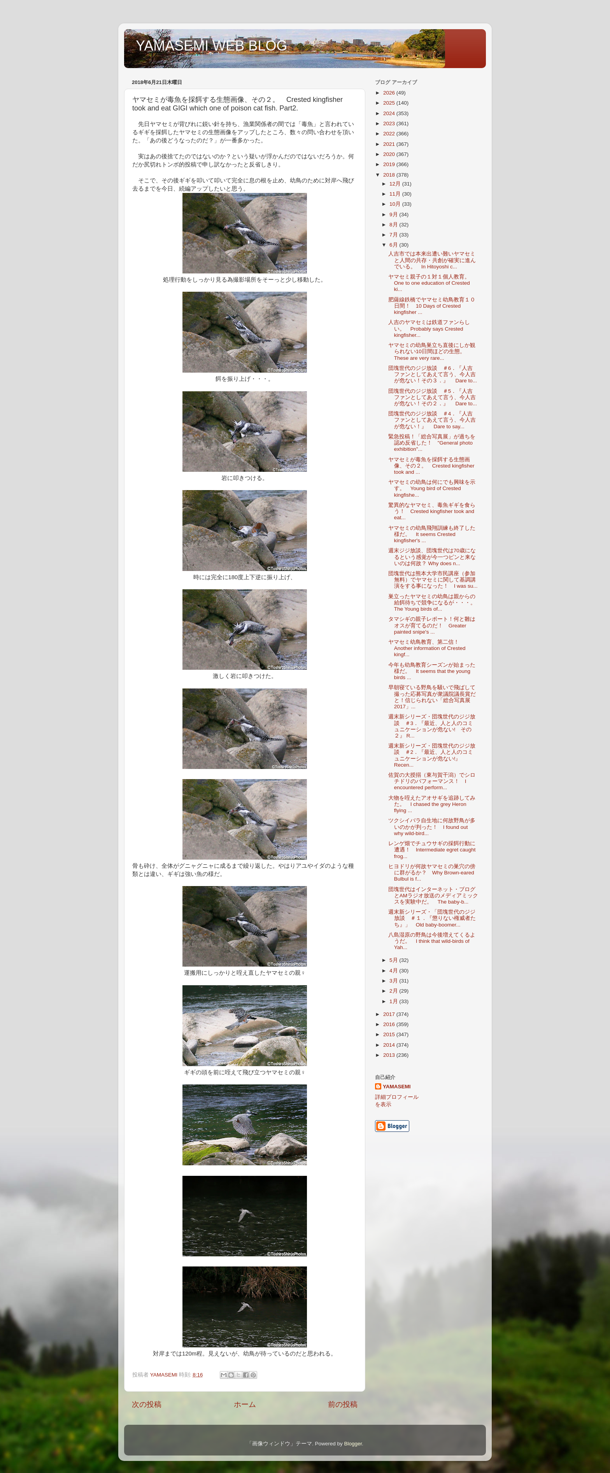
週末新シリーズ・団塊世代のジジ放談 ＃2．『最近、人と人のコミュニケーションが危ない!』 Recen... (431, 755)
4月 (394, 971)
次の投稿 (146, 1404)
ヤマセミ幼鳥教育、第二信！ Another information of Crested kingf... (427, 648)
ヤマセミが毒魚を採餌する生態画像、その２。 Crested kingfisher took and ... (431, 466)
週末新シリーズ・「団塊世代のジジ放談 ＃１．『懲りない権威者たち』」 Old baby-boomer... (432, 918)
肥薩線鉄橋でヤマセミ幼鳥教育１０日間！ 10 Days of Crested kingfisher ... (431, 306)
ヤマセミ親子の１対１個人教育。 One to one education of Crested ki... (431, 283)
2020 (389, 154)
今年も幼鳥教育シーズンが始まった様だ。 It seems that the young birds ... (431, 671)
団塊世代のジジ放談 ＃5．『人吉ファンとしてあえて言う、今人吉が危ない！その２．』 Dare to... (432, 397)
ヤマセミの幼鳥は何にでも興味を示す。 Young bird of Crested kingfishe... (431, 488)
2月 (394, 991)
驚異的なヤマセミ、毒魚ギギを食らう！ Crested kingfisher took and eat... (431, 511)
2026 (389, 93)
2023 (389, 123)
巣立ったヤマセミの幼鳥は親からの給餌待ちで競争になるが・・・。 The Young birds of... (434, 603)
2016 (389, 1024)
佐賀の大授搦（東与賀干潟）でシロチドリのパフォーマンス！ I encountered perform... (431, 781)
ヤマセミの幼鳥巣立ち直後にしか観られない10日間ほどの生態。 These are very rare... (431, 351)
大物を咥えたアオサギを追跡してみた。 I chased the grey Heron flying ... (431, 804)
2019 (389, 164)
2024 (389, 113)
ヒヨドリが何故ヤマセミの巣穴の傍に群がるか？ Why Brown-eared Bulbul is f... (431, 872)
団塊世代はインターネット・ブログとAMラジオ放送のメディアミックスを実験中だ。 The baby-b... (433, 895)
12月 (395, 184)
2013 (389, 1055)
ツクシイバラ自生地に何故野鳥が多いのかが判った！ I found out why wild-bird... (431, 827)
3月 (394, 981)
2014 (389, 1045)
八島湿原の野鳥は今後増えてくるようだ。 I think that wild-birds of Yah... (431, 941)
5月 (394, 960)
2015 (389, 1034)
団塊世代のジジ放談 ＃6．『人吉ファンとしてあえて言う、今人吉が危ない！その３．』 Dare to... (432, 374)
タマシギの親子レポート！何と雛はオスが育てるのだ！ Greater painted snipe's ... (431, 625)
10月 (395, 204)
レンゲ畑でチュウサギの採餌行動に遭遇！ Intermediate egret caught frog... (432, 850)
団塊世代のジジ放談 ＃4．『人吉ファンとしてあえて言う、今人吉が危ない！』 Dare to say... (432, 420)
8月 (394, 225)
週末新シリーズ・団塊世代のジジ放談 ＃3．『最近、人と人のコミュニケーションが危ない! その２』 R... (431, 726)
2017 (389, 1014)
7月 (394, 235)
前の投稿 (343, 1404)
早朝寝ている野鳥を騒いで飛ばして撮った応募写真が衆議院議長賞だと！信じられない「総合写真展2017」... (432, 697)
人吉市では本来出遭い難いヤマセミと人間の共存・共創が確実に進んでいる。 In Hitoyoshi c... (432, 260)
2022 (389, 134)
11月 (395, 194)
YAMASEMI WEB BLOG (211, 46)
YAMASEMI (397, 1086)
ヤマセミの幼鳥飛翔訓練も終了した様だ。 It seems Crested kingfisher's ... (431, 534)
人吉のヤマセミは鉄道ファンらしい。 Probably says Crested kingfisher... (429, 328)
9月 (394, 214)
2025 (389, 103)
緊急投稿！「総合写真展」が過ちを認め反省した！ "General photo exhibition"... (431, 443)
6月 (394, 245)
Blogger (353, 1444)
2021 (389, 144)
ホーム (245, 1404)
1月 (394, 1001)
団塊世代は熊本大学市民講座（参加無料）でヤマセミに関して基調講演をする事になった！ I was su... (433, 580)
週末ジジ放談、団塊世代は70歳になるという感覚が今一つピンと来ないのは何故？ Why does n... (432, 557)
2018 (389, 175)
